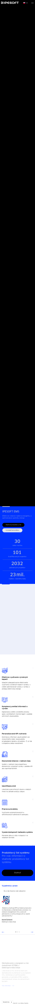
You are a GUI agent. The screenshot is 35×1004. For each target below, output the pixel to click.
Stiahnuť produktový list (13, 524)
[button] (25, 3)
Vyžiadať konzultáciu (12, 530)
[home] (11, 3)
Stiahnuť (17, 873)
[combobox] (7, 1002)
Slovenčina (6, 1002)
